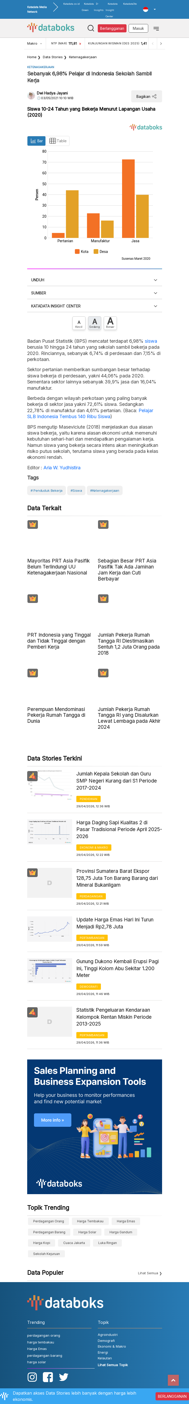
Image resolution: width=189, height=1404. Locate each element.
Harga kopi (41, 1243)
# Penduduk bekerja (47, 490)
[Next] (161, 43)
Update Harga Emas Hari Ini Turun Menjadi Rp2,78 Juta (114, 923)
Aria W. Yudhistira (61, 467)
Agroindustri (108, 1334)
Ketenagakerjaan (83, 57)
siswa (151, 341)
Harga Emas (126, 1221)
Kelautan (105, 1358)
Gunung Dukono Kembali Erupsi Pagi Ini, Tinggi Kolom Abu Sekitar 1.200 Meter (117, 968)
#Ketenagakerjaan (104, 490)
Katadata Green (88, 6)
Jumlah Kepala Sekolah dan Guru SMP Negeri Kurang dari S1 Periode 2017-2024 (116, 781)
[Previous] (152, 43)
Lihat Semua (148, 1273)
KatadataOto (130, 3)
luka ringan (107, 1243)
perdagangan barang (49, 1232)
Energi (103, 1352)
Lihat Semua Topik (113, 1365)
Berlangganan (112, 28)
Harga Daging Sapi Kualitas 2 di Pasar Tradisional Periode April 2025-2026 (119, 829)
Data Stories (53, 57)
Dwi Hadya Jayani (52, 93)
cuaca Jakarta (74, 1243)
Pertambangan (92, 938)
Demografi (89, 986)
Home (32, 57)
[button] (149, 9)
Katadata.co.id (71, 3)
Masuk (138, 28)
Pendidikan (88, 799)
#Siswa (76, 490)
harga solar (87, 1232)
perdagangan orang (48, 1221)
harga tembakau (90, 1221)
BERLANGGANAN (172, 1396)
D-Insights (99, 6)
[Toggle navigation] (156, 28)
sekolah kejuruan (46, 1254)
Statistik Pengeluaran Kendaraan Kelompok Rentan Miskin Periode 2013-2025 (114, 1017)
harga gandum (121, 1232)
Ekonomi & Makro (94, 847)
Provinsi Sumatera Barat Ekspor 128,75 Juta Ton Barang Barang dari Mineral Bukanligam (117, 878)
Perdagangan (91, 896)
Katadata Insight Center (112, 10)
